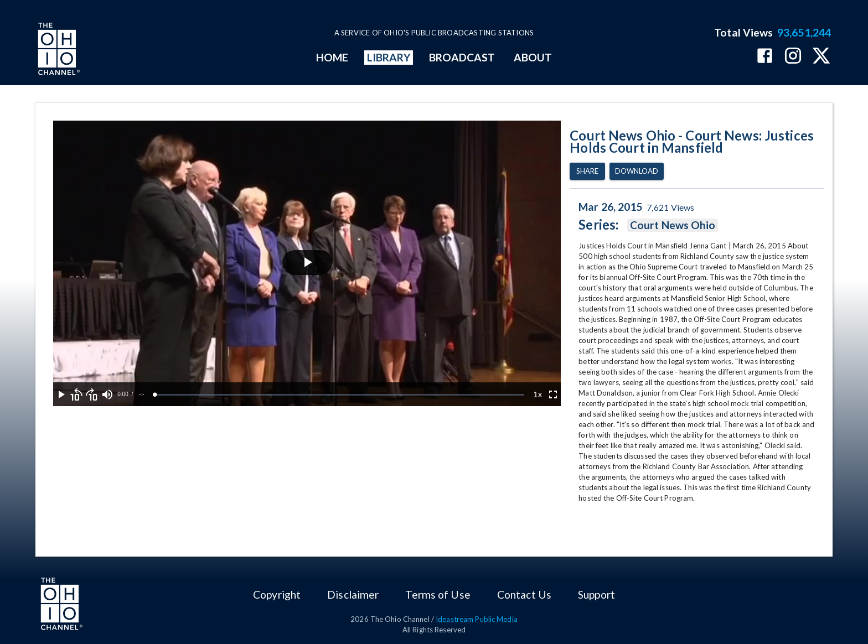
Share (587, 171)
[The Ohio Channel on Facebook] (764, 56)
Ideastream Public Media (477, 619)
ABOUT (533, 57)
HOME (332, 57)
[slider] (339, 395)
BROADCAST (462, 57)
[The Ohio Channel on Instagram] (793, 56)
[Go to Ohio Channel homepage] (57, 50)
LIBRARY (389, 57)
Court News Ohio (672, 225)
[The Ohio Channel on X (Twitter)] (821, 56)
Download (636, 171)
